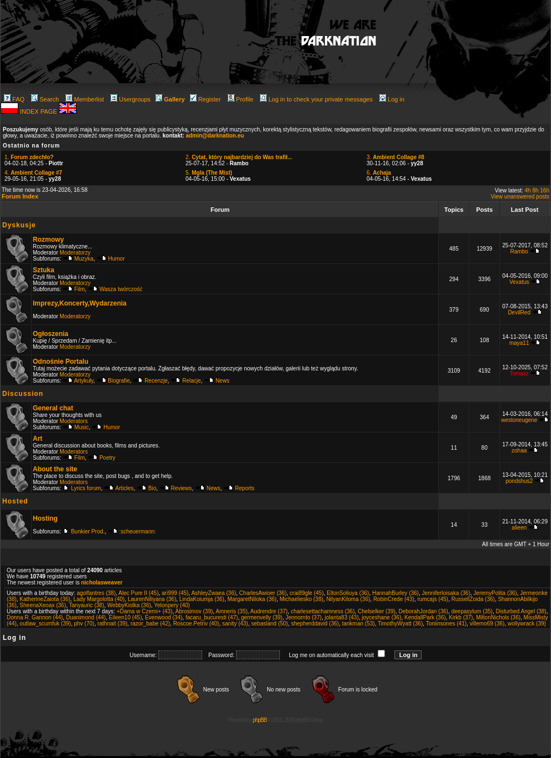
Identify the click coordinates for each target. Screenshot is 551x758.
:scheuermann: (137, 531)
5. (209, 173)
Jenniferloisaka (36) (446, 593)
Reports (244, 488)
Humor (116, 259)
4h (528, 190)
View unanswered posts (520, 197)
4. (33, 173)
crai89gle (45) (307, 593)
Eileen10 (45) (125, 617)
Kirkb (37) (461, 617)
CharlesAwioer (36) (263, 593)
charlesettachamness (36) (322, 611)
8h (535, 190)
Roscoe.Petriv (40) (196, 623)
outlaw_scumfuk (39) (45, 623)
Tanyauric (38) (86, 605)
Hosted (15, 501)
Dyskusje (19, 225)
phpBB (260, 720)
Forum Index (20, 196)
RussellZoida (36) (473, 599)
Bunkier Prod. (88, 531)
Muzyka (83, 259)
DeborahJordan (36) (423, 611)
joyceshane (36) (381, 617)
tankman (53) (358, 623)
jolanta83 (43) (342, 617)
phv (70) (84, 623)
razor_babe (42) (150, 623)
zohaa (519, 450)
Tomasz (518, 373)
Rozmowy (48, 239)
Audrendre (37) (269, 611)
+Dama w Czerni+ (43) (145, 611)
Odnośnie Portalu (60, 361)
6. (379, 173)
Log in (391, 99)
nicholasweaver (101, 582)
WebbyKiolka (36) (129, 605)
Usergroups (131, 99)
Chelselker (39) (376, 611)
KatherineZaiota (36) (44, 599)
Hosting (45, 518)
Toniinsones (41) (446, 623)
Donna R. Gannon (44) (35, 617)
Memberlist (85, 99)
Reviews (181, 488)
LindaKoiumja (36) (201, 599)
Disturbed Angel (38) (521, 611)
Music (81, 427)
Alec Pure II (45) (138, 593)
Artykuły (83, 381)
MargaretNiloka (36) (252, 599)
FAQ (14, 99)
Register (205, 99)
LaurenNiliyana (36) (152, 599)
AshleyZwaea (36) (213, 593)
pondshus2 (519, 481)
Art (37, 438)
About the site (55, 469)
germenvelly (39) (261, 617)
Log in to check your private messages (316, 99)
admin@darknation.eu (215, 136)
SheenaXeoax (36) (42, 605)
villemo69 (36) (487, 623)
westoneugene (519, 420)
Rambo (519, 251)
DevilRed (519, 312)
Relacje (191, 381)
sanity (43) (235, 623)
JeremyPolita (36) (495, 593)
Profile (240, 99)
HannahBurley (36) (395, 593)
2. (239, 157)
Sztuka (43, 270)
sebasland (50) (269, 623)
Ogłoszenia (50, 334)
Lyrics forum (86, 488)
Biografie (118, 381)
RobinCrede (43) (393, 599)
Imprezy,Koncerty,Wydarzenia (80, 303)
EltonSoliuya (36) (348, 593)
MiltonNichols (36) (498, 617)
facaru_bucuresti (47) (212, 617)
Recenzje (156, 381)
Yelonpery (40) (172, 605)
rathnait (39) (112, 623)
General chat (53, 408)
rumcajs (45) (432, 599)
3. (395, 157)
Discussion (22, 394)
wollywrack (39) (527, 623)
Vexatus (519, 282)
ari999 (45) (175, 593)
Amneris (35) (231, 611)
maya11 (519, 343)
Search (45, 99)
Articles (125, 488)
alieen (519, 528)
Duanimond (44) (86, 617)
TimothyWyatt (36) (400, 623)
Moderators (73, 421)
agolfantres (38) (96, 593)
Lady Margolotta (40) (98, 599)
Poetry (107, 458)
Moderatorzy (75, 253)
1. (28, 157)
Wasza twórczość (120, 289)
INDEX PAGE (39, 111)
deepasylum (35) (471, 611)
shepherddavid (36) (315, 623)
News (222, 381)
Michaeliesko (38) (301, 599)
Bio (152, 488)
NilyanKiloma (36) (348, 599)
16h (544, 190)
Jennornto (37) (303, 617)
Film (79, 289)
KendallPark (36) (424, 617)
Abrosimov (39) (194, 611)
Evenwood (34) (163, 617)
